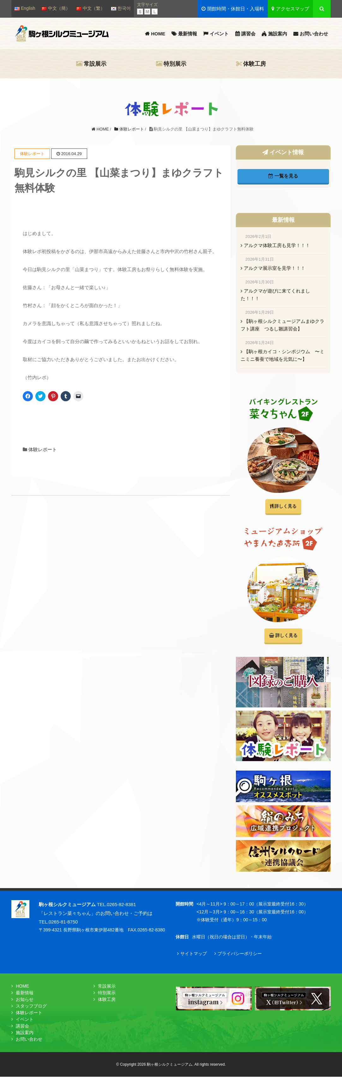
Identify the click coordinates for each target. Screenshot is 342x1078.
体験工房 (254, 64)
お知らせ (24, 1000)
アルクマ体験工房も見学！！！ (277, 245)
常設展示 (95, 64)
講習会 (248, 33)
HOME (158, 33)
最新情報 (187, 33)
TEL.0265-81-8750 (58, 922)
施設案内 (277, 33)
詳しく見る (283, 506)
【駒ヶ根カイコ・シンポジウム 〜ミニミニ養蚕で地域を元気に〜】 (282, 355)
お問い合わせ (314, 33)
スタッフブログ (31, 1007)
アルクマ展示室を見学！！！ (274, 268)
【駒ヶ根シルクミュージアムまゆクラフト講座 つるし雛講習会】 (282, 324)
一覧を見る (283, 176)
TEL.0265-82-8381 (116, 905)
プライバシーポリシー (240, 954)
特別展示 (175, 64)
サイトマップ (193, 954)
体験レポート (42, 449)
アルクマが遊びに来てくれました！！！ (275, 294)
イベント (219, 33)
